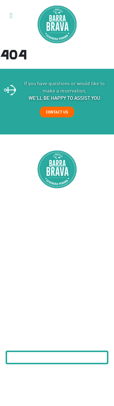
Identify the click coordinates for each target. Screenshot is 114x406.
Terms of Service (69, 391)
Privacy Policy (42, 391)
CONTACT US (57, 112)
